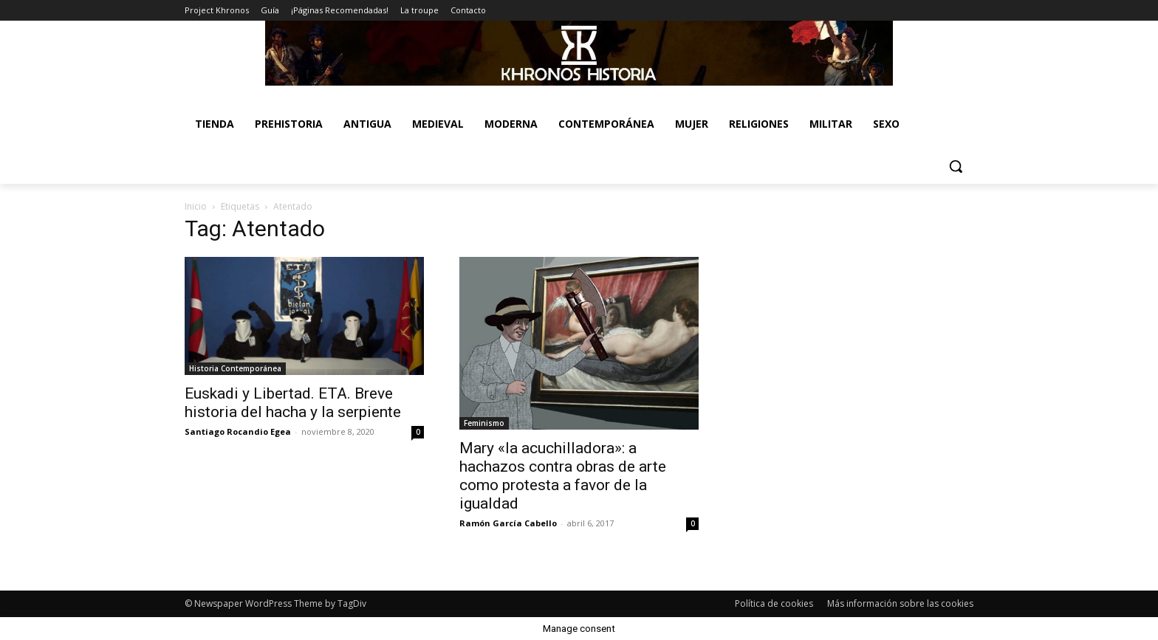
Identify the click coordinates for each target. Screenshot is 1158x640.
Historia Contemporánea (235, 368)
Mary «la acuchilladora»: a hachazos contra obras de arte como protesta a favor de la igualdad (562, 475)
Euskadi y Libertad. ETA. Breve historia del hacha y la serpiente (293, 403)
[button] (955, 166)
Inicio (196, 206)
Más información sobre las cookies (900, 603)
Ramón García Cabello (508, 523)
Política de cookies (774, 603)
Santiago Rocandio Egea (238, 431)
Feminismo (484, 423)
